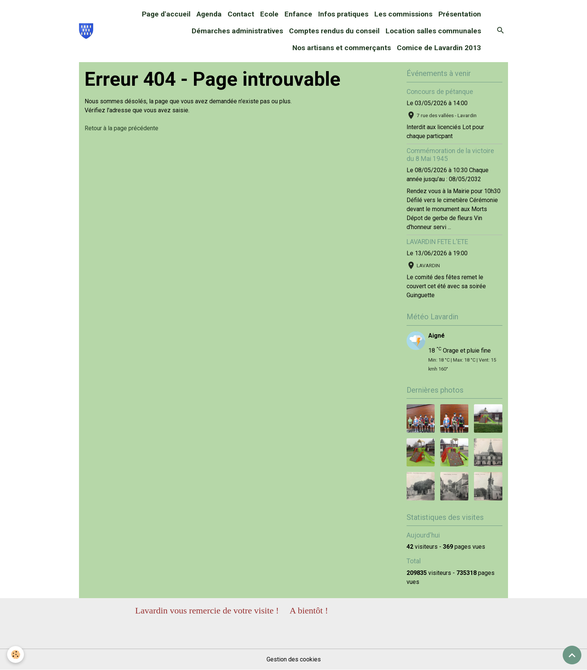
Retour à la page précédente (121, 128)
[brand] (86, 31)
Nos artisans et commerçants (341, 47)
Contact (241, 14)
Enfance (298, 14)
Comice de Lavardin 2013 (439, 47)
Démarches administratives (237, 31)
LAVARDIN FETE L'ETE (437, 242)
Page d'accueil (166, 14)
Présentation (459, 14)
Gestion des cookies (294, 659)
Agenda (209, 14)
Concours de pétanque (440, 91)
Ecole (269, 14)
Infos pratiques (343, 14)
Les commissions (403, 14)
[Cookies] (15, 654)
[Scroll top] (572, 655)
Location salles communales (433, 31)
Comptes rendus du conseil (334, 31)
